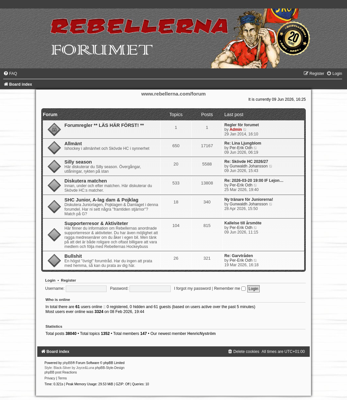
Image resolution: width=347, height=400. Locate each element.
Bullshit (73, 256)
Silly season (78, 162)
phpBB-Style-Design (110, 368)
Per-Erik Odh (241, 148)
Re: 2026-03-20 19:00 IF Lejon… (254, 180)
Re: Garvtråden (238, 255)
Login (50, 280)
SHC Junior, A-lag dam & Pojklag (101, 199)
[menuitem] (10, 73)
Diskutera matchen (85, 180)
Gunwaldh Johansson (249, 166)
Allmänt (73, 143)
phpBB (68, 363)
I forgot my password (192, 288)
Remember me (229, 288)
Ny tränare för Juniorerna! (248, 199)
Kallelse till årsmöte (243, 223)
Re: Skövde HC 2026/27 (246, 161)
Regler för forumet (241, 125)
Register (68, 280)
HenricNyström (201, 333)
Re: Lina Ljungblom (242, 143)
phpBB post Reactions (60, 372)
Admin (236, 129)
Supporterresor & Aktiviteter (96, 223)
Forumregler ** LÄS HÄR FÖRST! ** (104, 125)
